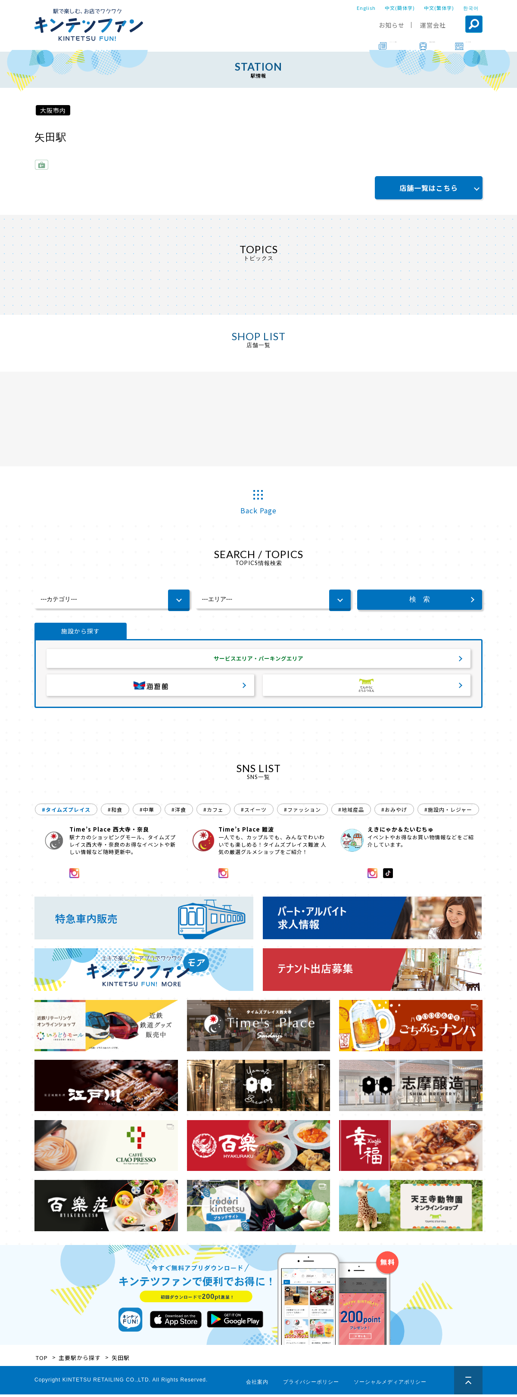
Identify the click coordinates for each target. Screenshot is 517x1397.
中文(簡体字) (400, 7)
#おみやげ (394, 812)
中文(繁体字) (439, 7)
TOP (42, 1360)
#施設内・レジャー (448, 812)
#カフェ (213, 812)
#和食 (115, 812)
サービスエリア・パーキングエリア (258, 660)
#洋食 (178, 812)
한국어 (471, 7)
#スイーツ (254, 812)
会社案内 (257, 1384)
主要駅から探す (80, 1360)
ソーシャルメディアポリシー (390, 1384)
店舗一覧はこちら (428, 188)
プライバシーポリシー (311, 1384)
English (366, 7)
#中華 (147, 812)
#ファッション (302, 812)
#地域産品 (351, 812)
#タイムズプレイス (66, 812)
